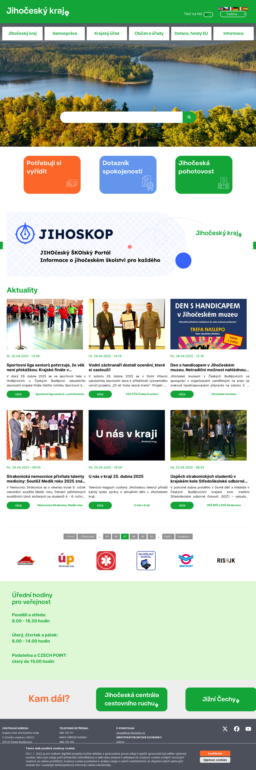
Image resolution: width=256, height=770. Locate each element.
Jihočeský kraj (22, 33)
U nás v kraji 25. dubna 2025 (116, 476)
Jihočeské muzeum (223, 394)
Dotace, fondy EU (191, 33)
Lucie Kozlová (75, 394)
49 (142, 536)
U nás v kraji (142, 505)
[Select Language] (233, 14)
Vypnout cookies (215, 760)
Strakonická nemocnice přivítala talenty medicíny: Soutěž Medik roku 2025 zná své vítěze (45, 481)
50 (151, 536)
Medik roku (75, 505)
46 (116, 536)
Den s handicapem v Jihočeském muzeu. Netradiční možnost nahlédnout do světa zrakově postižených (208, 370)
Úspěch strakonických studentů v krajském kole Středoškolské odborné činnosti (207, 481)
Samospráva (64, 33)
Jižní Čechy (196, 699)
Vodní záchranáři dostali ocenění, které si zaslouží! (127, 367)
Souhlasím (215, 753)
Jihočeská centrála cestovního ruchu (122, 699)
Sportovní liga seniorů (50, 394)
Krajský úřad (107, 33)
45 (107, 536)
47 (124, 536)
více (18, 394)
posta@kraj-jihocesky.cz (130, 732)
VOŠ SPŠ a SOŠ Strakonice (224, 505)
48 (133, 536)
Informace (233, 33)
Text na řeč (193, 14)
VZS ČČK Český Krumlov (142, 394)
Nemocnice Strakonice (52, 505)
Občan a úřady (149, 33)
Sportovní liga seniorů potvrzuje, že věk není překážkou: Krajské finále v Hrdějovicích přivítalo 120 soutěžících (45, 370)
